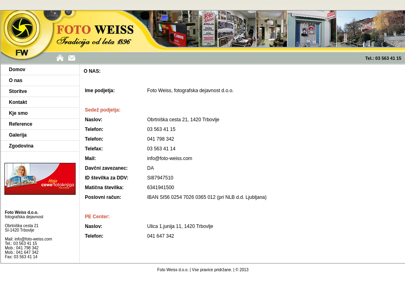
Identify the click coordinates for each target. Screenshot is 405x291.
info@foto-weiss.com (33, 239)
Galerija (18, 135)
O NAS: (92, 71)
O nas (15, 80)
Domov (17, 69)
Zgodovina (21, 146)
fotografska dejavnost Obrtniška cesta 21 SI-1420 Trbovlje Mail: (24, 225)
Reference (20, 124)
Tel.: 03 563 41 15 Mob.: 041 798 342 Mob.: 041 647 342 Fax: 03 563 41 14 (21, 250)
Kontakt (18, 102)
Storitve (18, 91)
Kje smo (18, 113)
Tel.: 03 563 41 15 (385, 58)
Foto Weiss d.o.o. (173, 270)
